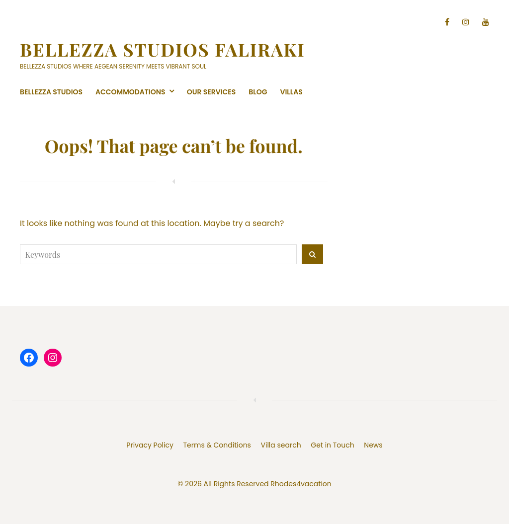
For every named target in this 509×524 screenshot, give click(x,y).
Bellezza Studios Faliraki (162, 49)
